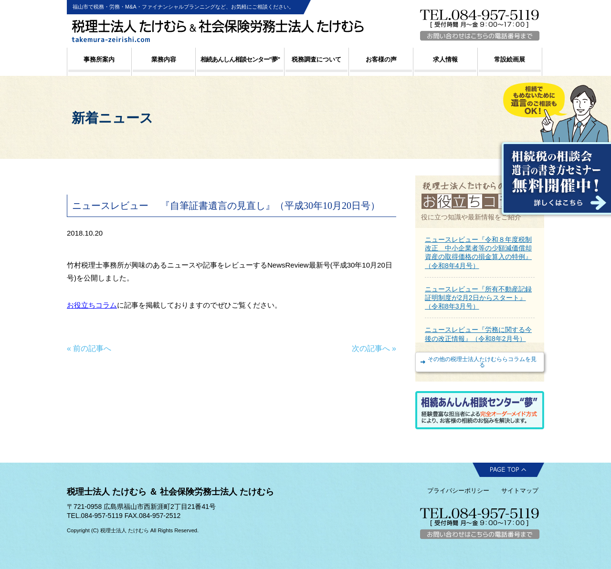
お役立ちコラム (92, 305)
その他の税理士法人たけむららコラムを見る (482, 362)
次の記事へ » (374, 348)
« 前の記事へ (89, 348)
